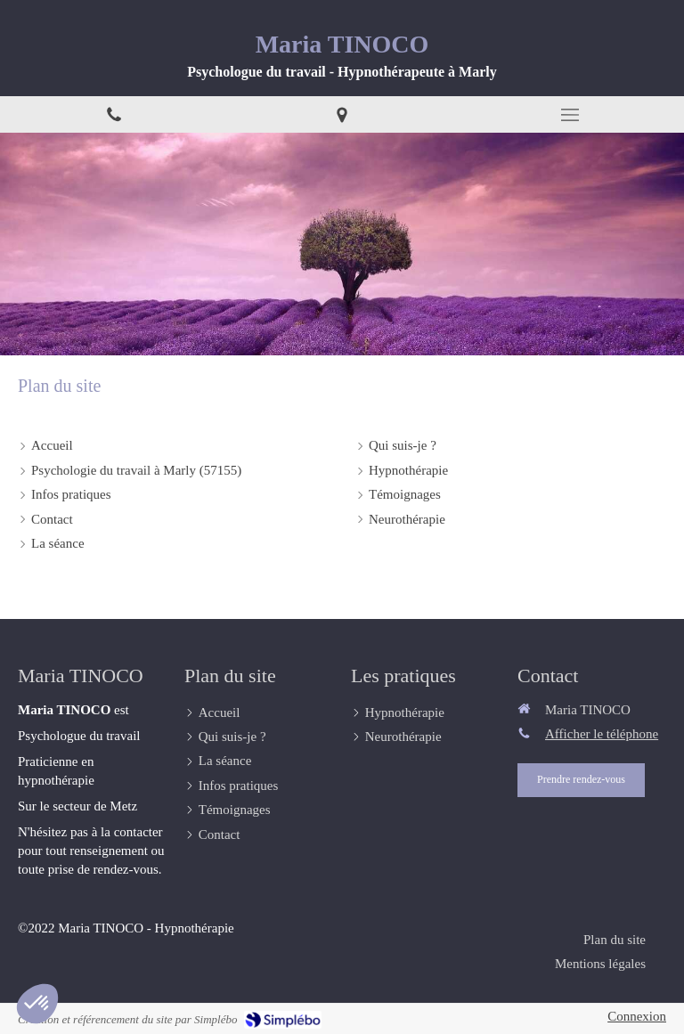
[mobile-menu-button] (570, 115)
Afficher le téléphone (601, 734)
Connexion (636, 1016)
